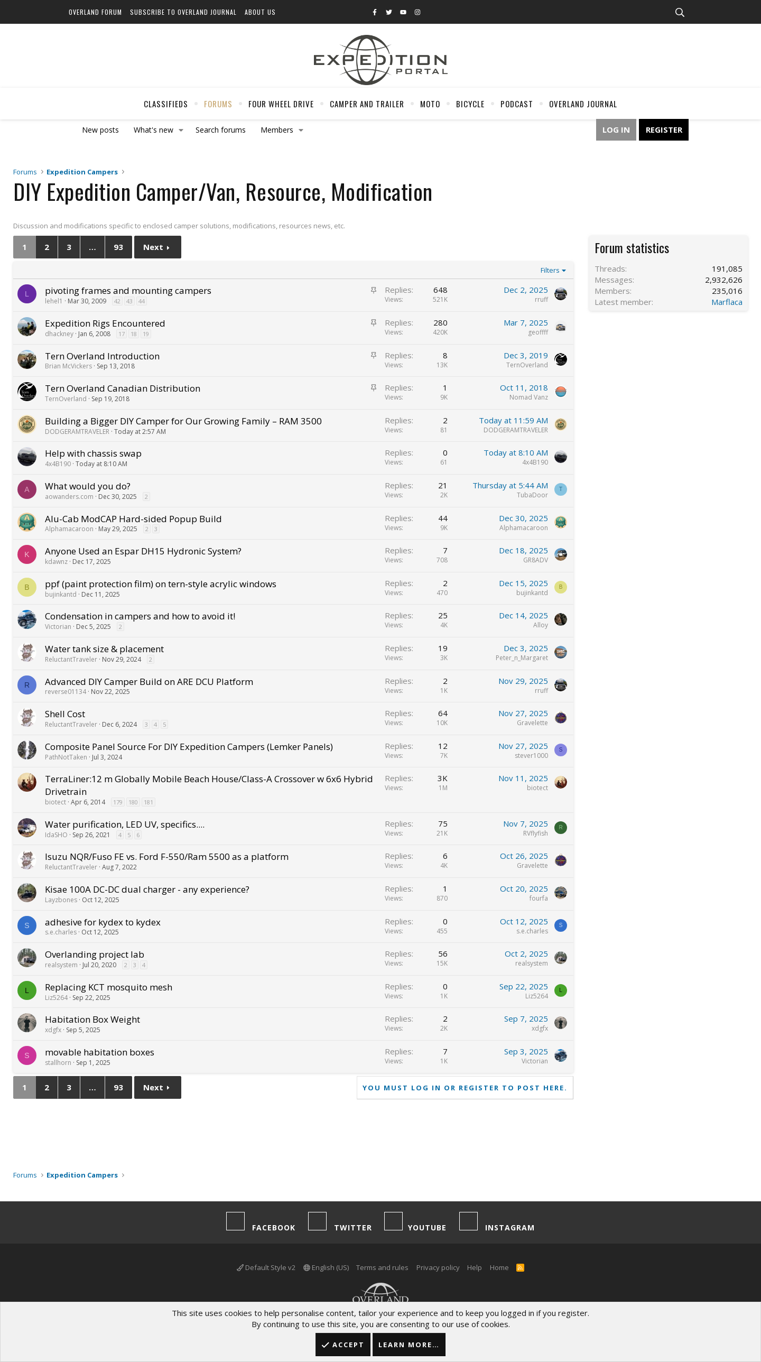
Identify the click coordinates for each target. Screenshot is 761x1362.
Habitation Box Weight (92, 1019)
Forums (218, 103)
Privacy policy (438, 1267)
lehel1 (54, 301)
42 (117, 301)
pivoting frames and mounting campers (128, 290)
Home (499, 1267)
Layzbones (61, 899)
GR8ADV (535, 559)
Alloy (540, 624)
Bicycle (470, 103)
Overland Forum (95, 11)
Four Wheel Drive (281, 103)
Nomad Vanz (528, 397)
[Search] (679, 12)
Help (474, 1267)
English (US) (326, 1267)
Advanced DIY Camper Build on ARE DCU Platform (149, 681)
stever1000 (531, 755)
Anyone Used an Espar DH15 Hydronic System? (143, 551)
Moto (430, 103)
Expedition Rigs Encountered (105, 323)
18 (134, 334)
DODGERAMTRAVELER (77, 431)
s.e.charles (61, 932)
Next (153, 247)
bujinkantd (61, 594)
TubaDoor (532, 494)
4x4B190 (58, 463)
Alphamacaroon (69, 528)
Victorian (58, 626)
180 (133, 802)
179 (118, 802)
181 (148, 802)
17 (121, 334)
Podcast (516, 103)
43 (129, 301)
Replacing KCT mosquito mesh (108, 987)
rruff (541, 299)
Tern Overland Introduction (102, 356)
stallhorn (58, 1062)
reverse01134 (65, 691)
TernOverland (527, 364)
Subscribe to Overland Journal (183, 11)
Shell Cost (65, 714)
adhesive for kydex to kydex (103, 922)
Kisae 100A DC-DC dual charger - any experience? (147, 889)
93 (118, 247)
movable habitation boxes (99, 1052)
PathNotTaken (66, 757)
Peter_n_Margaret (522, 657)
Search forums (221, 130)
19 (146, 334)
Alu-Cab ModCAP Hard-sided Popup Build (133, 519)
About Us (260, 11)
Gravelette (532, 722)
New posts (100, 130)
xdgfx (53, 1029)
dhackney (59, 333)
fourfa (539, 898)
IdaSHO (56, 834)
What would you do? (88, 486)
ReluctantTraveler (71, 659)
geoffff (538, 332)
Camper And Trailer (367, 103)
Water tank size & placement (104, 649)
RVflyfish (535, 833)
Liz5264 (56, 997)
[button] (181, 130)
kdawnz (56, 561)
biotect (55, 802)
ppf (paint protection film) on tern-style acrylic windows (160, 584)
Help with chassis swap (93, 453)
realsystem (61, 964)
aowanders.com (69, 496)
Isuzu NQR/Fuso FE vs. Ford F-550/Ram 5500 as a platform (167, 856)
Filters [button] (550, 270)
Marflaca (727, 302)
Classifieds (166, 103)
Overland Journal (583, 103)
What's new (153, 130)
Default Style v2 (266, 1267)
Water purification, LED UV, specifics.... (125, 824)
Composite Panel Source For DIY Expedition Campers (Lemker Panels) (189, 746)
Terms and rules (382, 1267)
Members (277, 130)
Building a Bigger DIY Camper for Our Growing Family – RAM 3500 (183, 421)
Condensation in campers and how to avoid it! (140, 616)
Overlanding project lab (94, 954)
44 (141, 301)
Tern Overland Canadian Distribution (122, 388)
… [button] (92, 247)
